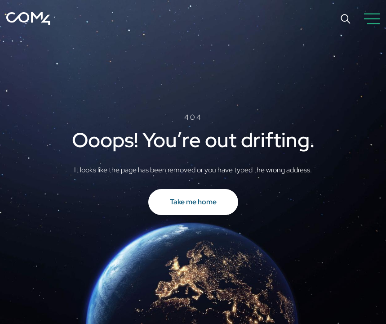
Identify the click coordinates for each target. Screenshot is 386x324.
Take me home (193, 202)
